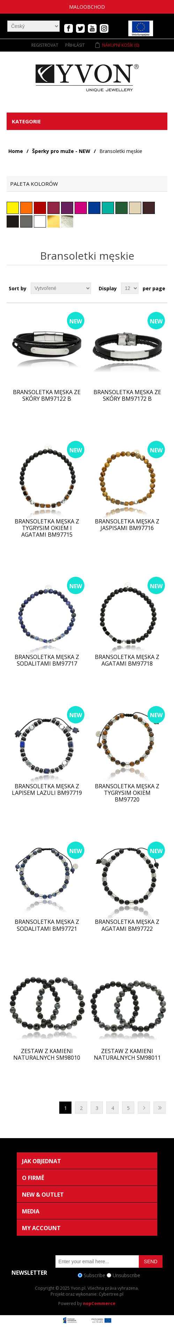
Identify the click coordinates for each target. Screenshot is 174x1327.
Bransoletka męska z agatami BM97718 (127, 660)
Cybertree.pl (111, 1294)
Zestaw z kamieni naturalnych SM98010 (46, 1054)
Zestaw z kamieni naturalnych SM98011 (127, 1054)
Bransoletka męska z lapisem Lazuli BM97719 (47, 789)
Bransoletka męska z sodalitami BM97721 (47, 925)
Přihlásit (75, 45)
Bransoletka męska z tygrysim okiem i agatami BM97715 (47, 528)
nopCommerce (99, 1303)
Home (15, 151)
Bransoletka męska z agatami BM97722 (127, 925)
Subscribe (94, 1275)
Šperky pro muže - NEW (61, 151)
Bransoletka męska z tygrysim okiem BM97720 (127, 793)
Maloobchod (87, 6)
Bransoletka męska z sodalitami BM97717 (47, 660)
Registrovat (44, 45)
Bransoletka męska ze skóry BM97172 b (127, 395)
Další (144, 1108)
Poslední (159, 1108)
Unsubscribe (126, 1275)
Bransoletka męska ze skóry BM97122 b (47, 395)
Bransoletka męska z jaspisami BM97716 (127, 524)
